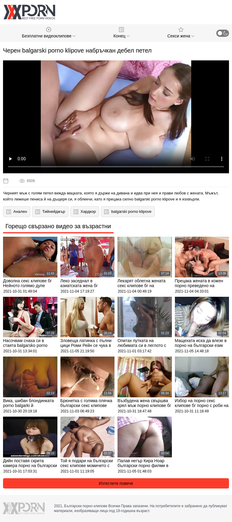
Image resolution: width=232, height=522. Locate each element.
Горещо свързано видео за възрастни (58, 226)
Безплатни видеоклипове (49, 32)
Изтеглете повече (116, 483)
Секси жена (180, 32)
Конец (121, 32)
